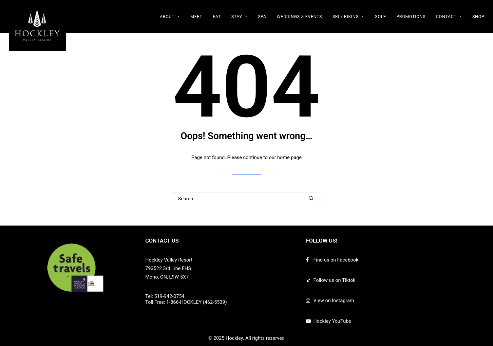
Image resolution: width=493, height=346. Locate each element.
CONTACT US (162, 240)
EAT (217, 16)
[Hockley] (37, 25)
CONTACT (449, 16)
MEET (196, 16)
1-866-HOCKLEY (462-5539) (196, 302)
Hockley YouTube (332, 321)
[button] (311, 198)
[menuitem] (172, 16)
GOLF (380, 16)
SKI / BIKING (348, 16)
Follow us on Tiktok (334, 280)
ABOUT (170, 16)
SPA (262, 16)
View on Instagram (333, 300)
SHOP (478, 16)
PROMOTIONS (411, 16)
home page (289, 157)
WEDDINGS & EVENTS (299, 16)
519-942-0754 (169, 296)
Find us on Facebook (336, 260)
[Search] (246, 198)
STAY (239, 16)
